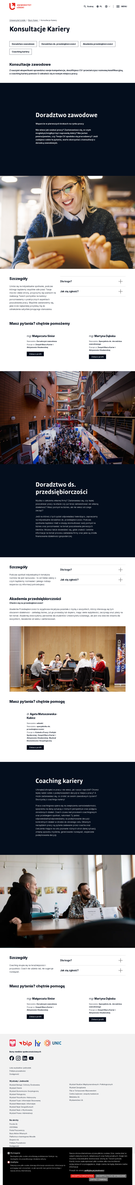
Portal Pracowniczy (17, 1130)
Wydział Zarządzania (77, 1087)
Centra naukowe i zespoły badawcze (84, 1094)
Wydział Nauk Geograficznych (21, 1107)
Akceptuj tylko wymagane (110, 1176)
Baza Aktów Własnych (18, 1133)
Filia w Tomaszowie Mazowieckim (82, 1091)
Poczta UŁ (13, 1124)
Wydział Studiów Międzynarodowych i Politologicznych (91, 1084)
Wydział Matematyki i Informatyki (22, 1104)
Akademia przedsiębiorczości (98, 44)
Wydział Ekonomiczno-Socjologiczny (24, 1091)
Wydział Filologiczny (17, 1094)
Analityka (14, 1162)
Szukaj (90, 6)
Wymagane (15, 1153)
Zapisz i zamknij (98, 1179)
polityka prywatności (94, 1170)
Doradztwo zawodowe (23, 44)
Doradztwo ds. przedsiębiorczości (59, 44)
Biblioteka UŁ (74, 1097)
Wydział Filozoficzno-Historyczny (22, 1097)
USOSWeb (13, 1127)
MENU (124, 6)
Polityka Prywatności (17, 1143)
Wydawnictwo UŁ (76, 1100)
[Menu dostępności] (107, 6)
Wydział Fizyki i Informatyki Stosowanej (24, 1100)
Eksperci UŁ (14, 1140)
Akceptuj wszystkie (82, 1176)
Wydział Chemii (15, 1088)
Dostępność (14, 1146)
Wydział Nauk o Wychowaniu (20, 1110)
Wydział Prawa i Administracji (20, 1113)
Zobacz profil (35, 354)
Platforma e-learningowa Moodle (22, 1136)
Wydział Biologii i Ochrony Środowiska (24, 1085)
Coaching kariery (20, 51)
